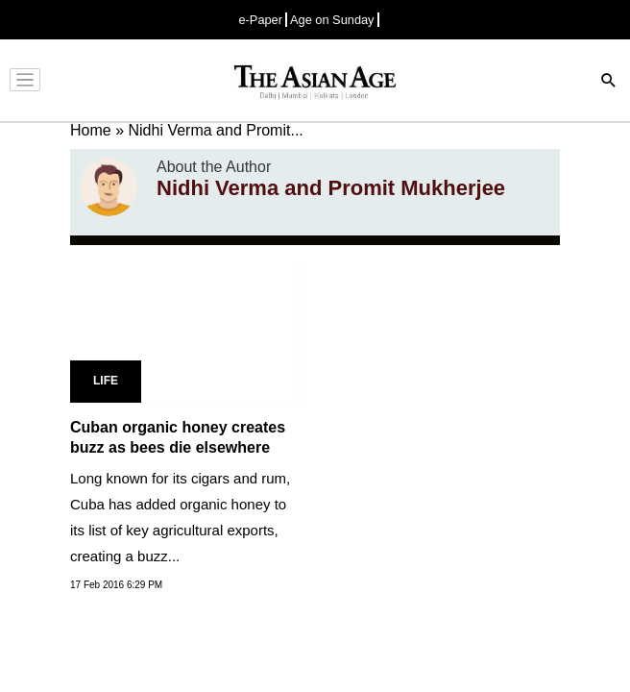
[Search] (609, 82)
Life (105, 380)
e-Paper (260, 19)
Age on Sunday (332, 19)
